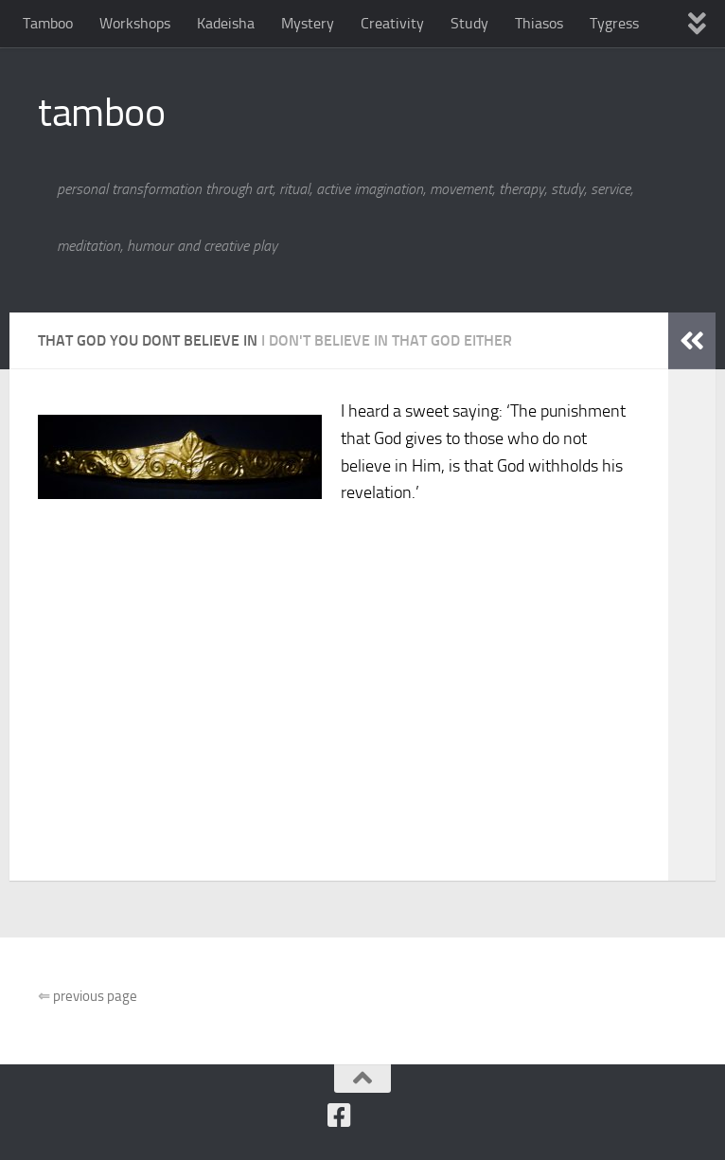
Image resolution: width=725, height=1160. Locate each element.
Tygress (614, 23)
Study (469, 23)
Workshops (134, 23)
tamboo (101, 112)
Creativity (392, 23)
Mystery (307, 23)
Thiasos (539, 23)
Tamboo (48, 23)
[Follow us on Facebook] (339, 1115)
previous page (87, 996)
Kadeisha (226, 23)
